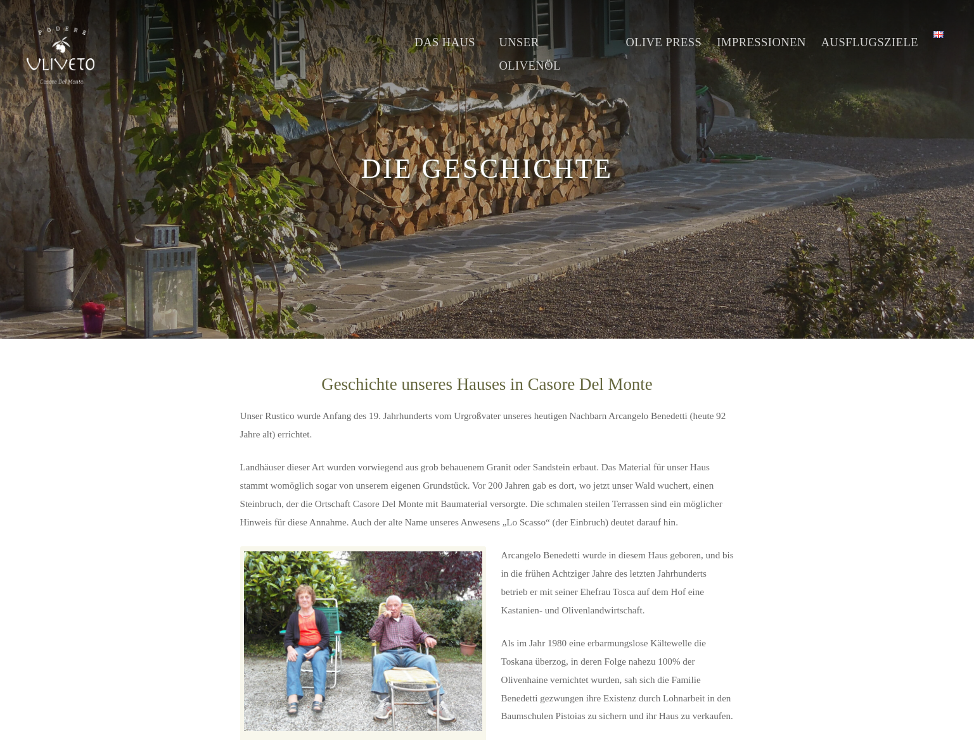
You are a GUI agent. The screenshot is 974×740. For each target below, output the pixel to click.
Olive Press (663, 42)
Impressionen (761, 42)
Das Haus (444, 42)
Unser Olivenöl (529, 54)
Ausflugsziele (869, 42)
